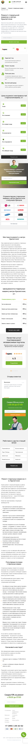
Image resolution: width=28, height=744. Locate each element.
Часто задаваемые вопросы (15, 712)
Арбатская (5, 456)
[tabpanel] (14, 359)
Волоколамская (19, 448)
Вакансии (7, 715)
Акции (13, 718)
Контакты (7, 722)
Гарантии (7, 718)
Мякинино (18, 456)
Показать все (14, 157)
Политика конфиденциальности (14, 740)
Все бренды (14, 223)
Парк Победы (5, 452)
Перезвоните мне (14, 182)
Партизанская (19, 452)
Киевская (17, 459)
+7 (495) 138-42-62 (16, 1)
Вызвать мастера (14, 42)
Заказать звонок (15, 414)
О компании (8, 710)
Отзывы (7, 720)
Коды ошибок (15, 720)
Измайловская (6, 459)
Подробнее (14, 363)
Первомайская (6, 448)
